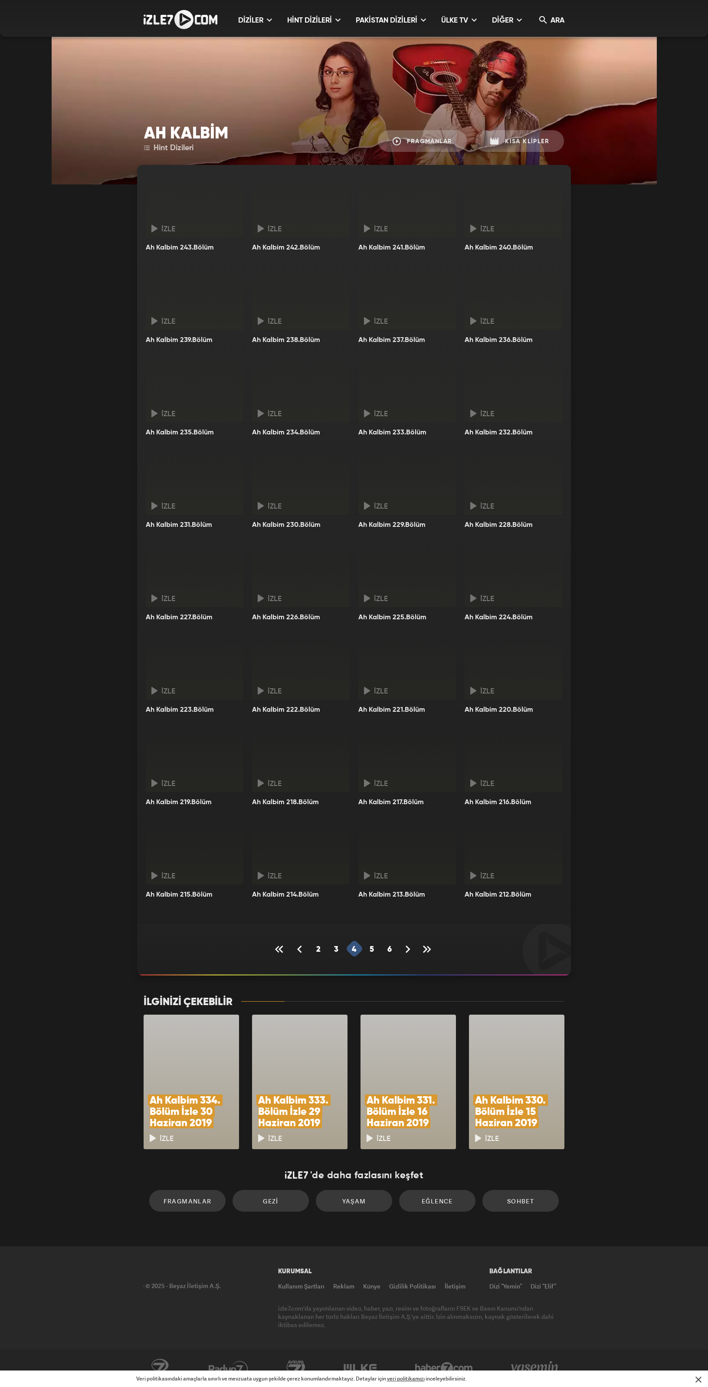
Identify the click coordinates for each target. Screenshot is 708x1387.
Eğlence (437, 1201)
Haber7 (444, 1368)
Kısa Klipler (519, 141)
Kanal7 (159, 1368)
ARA (551, 20)
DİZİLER (255, 20)
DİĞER (507, 20)
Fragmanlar (422, 141)
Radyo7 (228, 1368)
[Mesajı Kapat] (698, 1379)
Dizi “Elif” (543, 1286)
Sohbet (520, 1201)
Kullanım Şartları (301, 1286)
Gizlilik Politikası (412, 1286)
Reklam (343, 1286)
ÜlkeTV (360, 1368)
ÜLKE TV (459, 20)
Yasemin (535, 1368)
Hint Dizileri (168, 148)
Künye (371, 1286)
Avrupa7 (295, 1368)
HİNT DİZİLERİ (314, 20)
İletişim (455, 1286)
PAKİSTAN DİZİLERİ (391, 20)
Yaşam (354, 1201)
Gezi (271, 1201)
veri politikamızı (406, 1378)
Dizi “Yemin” (505, 1286)
